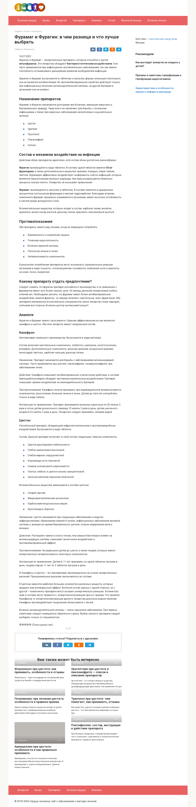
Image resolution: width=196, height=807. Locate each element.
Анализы (97, 20)
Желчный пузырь (131, 20)
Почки (111, 20)
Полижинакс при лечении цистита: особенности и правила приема (39, 700)
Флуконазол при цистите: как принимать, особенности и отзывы (39, 670)
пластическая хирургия (161, 39)
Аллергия (61, 20)
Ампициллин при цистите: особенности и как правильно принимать (36, 750)
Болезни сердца (27, 20)
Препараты (79, 20)
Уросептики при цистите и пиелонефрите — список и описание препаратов (90, 672)
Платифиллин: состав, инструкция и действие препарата (96, 726)
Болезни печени (157, 20)
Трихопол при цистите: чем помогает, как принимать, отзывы (95, 700)
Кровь (46, 20)
